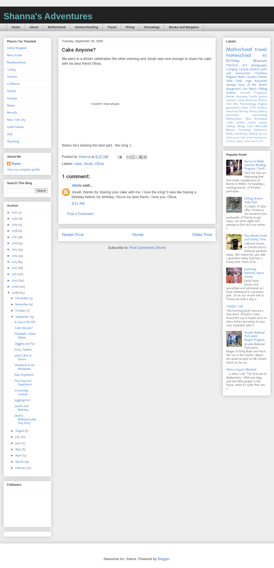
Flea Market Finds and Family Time (255, 237)
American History (256, 100)
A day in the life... (26, 322)
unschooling (259, 115)
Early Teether (23, 349)
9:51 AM (78, 203)
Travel (111, 27)
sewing (230, 126)
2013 (15, 262)
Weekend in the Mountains (25, 367)
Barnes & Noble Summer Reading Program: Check (255, 165)
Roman (230, 96)
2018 (15, 231)
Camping (231, 69)
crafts (229, 122)
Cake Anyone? (24, 328)
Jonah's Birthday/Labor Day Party (25, 419)
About (34, 27)
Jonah (88, 164)
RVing (130, 27)
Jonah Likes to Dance (23, 357)
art (244, 65)
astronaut (232, 111)
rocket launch (251, 141)
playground (233, 89)
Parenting (244, 129)
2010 (15, 280)
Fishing (263, 89)
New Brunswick (256, 118)
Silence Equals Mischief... (242, 369)
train (260, 141)
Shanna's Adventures (48, 16)
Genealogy (152, 27)
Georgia (12, 98)
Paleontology (248, 103)
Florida (11, 91)
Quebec (262, 107)
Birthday (233, 60)
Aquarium (260, 81)
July (18, 437)
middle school (246, 122)
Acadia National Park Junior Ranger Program (254, 336)
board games (233, 137)
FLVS (253, 107)
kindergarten (260, 137)
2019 (15, 225)
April (18, 455)
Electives (262, 133)
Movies (230, 129)
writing (253, 133)
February (21, 468)
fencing (243, 111)
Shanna (16, 164)
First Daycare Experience (23, 382)
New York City (16, 120)
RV (265, 55)
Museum (260, 60)
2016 (15, 243)
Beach (253, 89)
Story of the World (252, 85)
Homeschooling (86, 27)
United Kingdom (17, 48)
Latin (250, 126)
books (229, 133)
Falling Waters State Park (253, 200)
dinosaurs (242, 96)
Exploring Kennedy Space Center (254, 272)
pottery (262, 111)
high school (247, 137)
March (20, 462)
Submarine (260, 129)
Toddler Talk (234, 306)
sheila (77, 185)
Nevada (12, 112)
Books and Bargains (184, 27)
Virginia (262, 103)
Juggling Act (22, 400)
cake (78, 164)
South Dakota (15, 127)
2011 (15, 274)
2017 (15, 237)
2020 (15, 218)
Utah (10, 134)
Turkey (11, 70)
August (20, 431)
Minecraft (261, 126)
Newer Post (73, 234)
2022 (15, 212)
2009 (15, 286)
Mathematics (234, 118)
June (18, 443)
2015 (15, 249)
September (22, 317)
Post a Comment (80, 214)
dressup (231, 85)
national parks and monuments (246, 71)
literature (231, 141)
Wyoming (13, 141)
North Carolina (247, 77)
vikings (241, 126)
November (22, 304)
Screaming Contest (21, 392)
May (18, 449)
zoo (245, 89)
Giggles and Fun (25, 344)
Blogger (163, 559)
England (231, 77)
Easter (245, 107)
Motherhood (57, 27)
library (253, 111)
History (232, 65)
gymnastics (233, 107)
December (22, 298)
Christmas (261, 73)
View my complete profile (23, 169)
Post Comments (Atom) (148, 248)
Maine (11, 105)
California (13, 84)
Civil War (232, 103)
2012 (15, 268)
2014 (15, 256)
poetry (263, 122)
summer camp (235, 100)
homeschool (238, 55)
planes (240, 141)
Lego (248, 81)
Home (16, 27)
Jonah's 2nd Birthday (21, 408)
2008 (15, 293)
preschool (232, 115)
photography (259, 65)
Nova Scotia (14, 55)
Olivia (99, 164)
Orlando (245, 92)
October (21, 311)
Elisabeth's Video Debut (25, 335)
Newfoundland (16, 62)
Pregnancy (260, 92)
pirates (263, 96)
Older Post (202, 234)
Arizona (12, 77)
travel (261, 49)
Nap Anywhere (24, 375)
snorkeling (241, 133)
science (231, 92)
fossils (253, 96)
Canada (243, 69)
